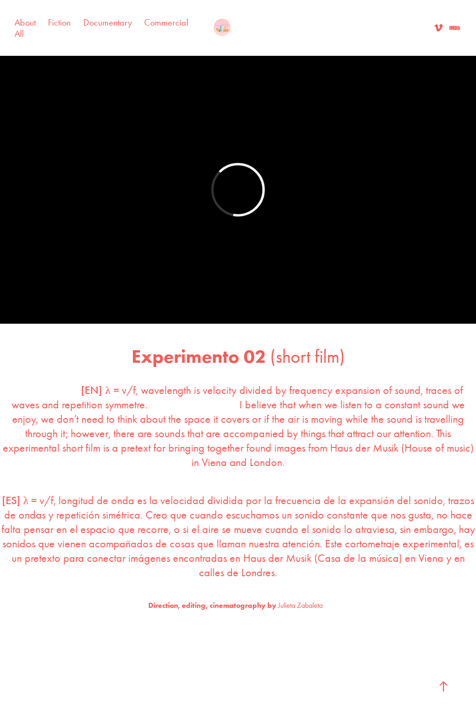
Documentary (107, 22)
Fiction (59, 22)
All (19, 33)
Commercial (166, 22)
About (25, 22)
